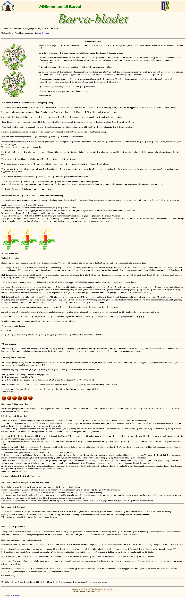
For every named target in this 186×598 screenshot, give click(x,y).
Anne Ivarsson (107, 589)
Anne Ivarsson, (43, 33)
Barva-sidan (16, 595)
